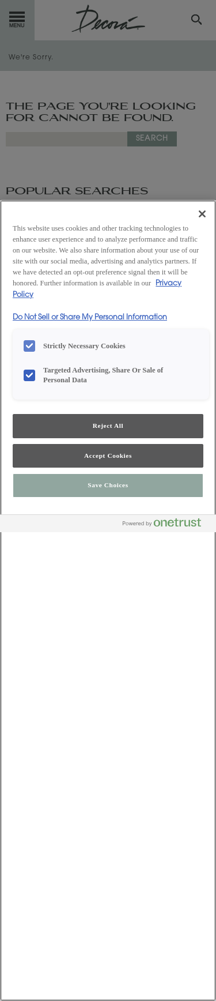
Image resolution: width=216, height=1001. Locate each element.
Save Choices (108, 484)
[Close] (202, 214)
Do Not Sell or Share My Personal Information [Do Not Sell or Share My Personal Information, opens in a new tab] (90, 317)
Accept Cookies (108, 455)
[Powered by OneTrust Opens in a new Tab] (166, 525)
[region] (108, 600)
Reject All (108, 425)
